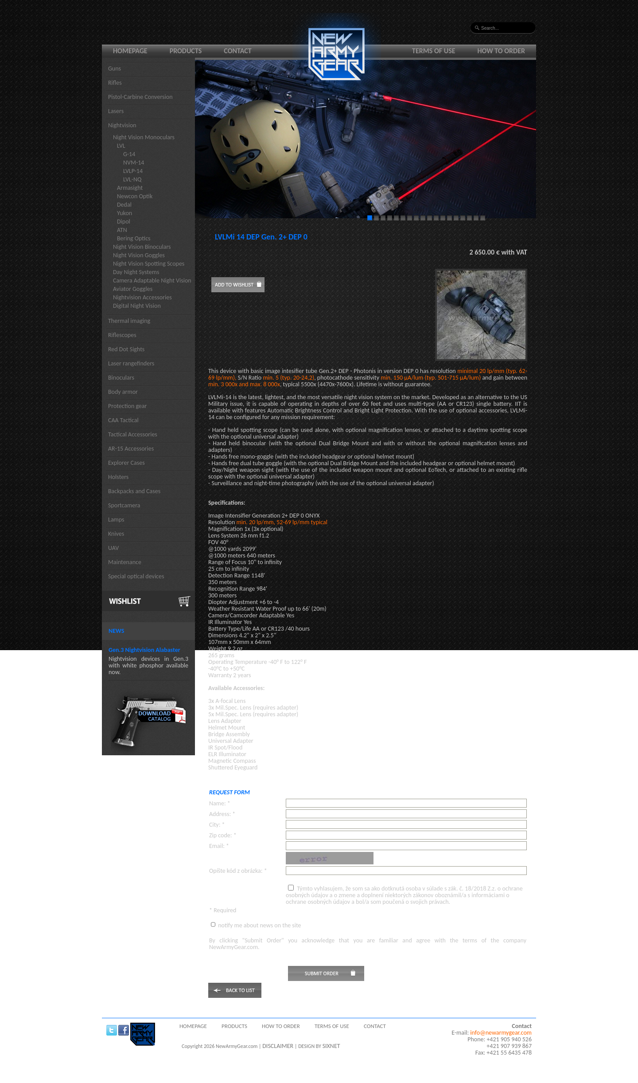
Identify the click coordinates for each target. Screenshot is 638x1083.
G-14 (129, 154)
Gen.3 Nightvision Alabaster (144, 650)
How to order (501, 51)
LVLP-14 (133, 171)
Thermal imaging (129, 321)
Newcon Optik (134, 196)
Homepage (130, 51)
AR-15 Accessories (131, 448)
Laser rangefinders (131, 363)
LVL (121, 145)
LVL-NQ (132, 179)
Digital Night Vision (137, 306)
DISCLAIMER (277, 1046)
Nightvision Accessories (142, 297)
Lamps (116, 519)
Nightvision (122, 125)
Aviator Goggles (132, 289)
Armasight (130, 188)
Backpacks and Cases (134, 491)
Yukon (124, 213)
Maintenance (124, 562)
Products (186, 51)
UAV (113, 548)
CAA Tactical (123, 420)
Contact (237, 51)
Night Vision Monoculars (144, 137)
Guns (114, 68)
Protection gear (127, 406)
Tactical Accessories (132, 434)
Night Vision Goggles (139, 255)
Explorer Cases (126, 462)
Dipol (123, 221)
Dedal (124, 204)
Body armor (123, 391)
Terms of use (433, 51)
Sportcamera (124, 505)
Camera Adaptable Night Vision (152, 280)
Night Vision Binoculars (142, 247)
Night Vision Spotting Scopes (148, 263)
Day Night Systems (136, 272)
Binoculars (121, 377)
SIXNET (331, 1046)
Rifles (115, 82)
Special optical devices (136, 576)
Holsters (118, 477)
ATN (122, 230)
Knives (116, 533)
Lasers (116, 111)
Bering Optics (134, 238)
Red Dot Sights (126, 349)
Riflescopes (122, 335)
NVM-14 (133, 162)
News (116, 631)
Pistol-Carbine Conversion (140, 97)
